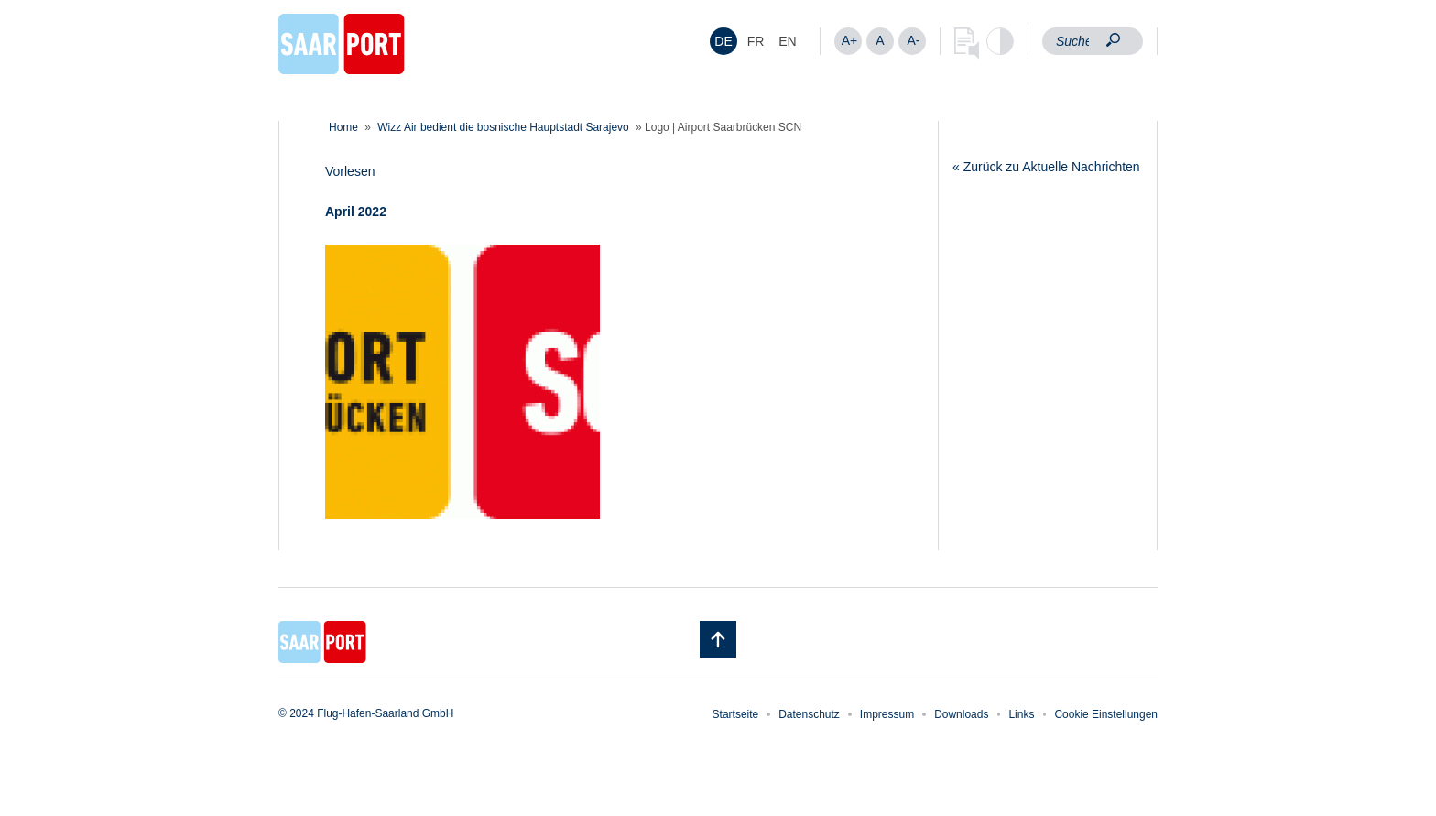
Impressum (887, 714)
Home (343, 127)
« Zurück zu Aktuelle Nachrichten (1046, 166)
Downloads (961, 714)
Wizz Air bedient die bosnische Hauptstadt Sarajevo (502, 127)
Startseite (736, 714)
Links (1021, 714)
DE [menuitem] (723, 41)
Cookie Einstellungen (1106, 714)
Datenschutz (809, 714)
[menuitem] (723, 41)
